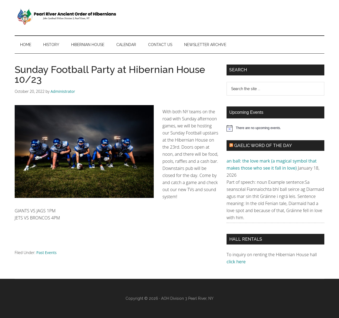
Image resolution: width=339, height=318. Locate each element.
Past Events (46, 252)
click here (237, 262)
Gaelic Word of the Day (263, 145)
